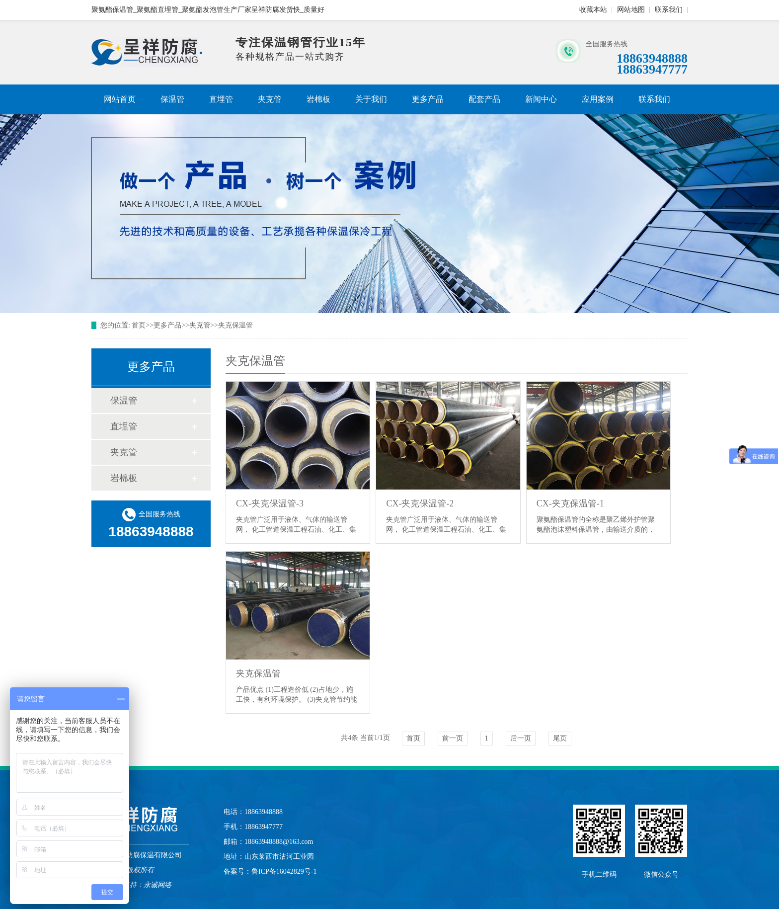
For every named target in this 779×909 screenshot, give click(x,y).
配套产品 (484, 99)
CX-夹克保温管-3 (270, 503)
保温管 (172, 99)
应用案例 (598, 99)
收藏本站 (593, 9)
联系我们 (669, 9)
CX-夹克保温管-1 (570, 503)
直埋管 (221, 99)
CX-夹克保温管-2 (420, 503)
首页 (139, 325)
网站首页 (120, 99)
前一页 (452, 738)
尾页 (560, 738)
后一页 (520, 738)
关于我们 (371, 99)
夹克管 (270, 99)
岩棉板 (318, 99)
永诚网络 (157, 885)
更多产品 (428, 99)
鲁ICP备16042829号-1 (283, 871)
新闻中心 (541, 99)
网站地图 (631, 9)
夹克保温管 (235, 325)
